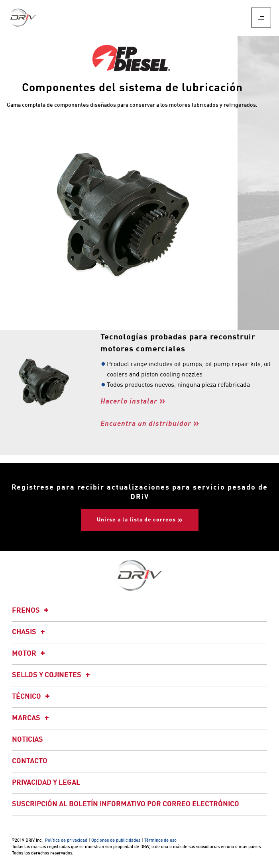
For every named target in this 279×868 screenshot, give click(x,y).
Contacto (29, 761)
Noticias (27, 739)
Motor (29, 653)
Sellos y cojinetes (52, 675)
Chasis (29, 632)
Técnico (32, 696)
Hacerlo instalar (128, 401)
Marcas (31, 718)
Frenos (31, 610)
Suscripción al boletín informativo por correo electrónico (125, 804)
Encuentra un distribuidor (145, 423)
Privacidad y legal (46, 782)
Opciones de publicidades (115, 841)
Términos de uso (160, 841)
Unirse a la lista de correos (136, 520)
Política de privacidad (66, 841)
